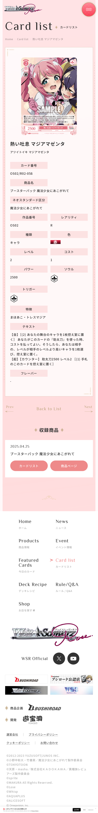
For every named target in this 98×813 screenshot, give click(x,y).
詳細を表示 (90, 809)
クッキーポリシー (18, 742)
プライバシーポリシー (43, 734)
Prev (10, 407)
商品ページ (69, 466)
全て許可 (76, 810)
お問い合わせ (49, 742)
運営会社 (12, 734)
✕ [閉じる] (95, 808)
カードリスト (29, 466)
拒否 (84, 810)
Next (88, 407)
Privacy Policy (34, 811)
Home (9, 39)
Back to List (49, 409)
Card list (22, 39)
